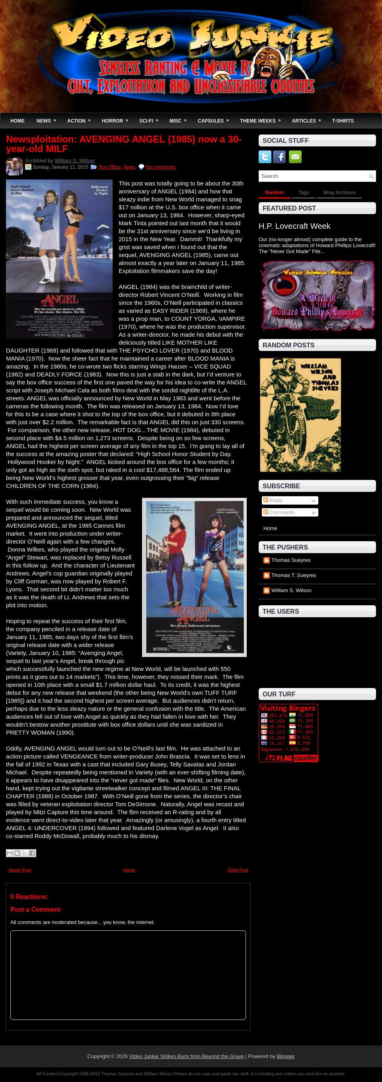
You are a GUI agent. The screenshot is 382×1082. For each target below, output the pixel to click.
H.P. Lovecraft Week (294, 226)
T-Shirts (343, 121)
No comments (160, 167)
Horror (117, 118)
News (49, 118)
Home (17, 121)
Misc (181, 118)
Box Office (110, 167)
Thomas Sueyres (290, 560)
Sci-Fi (151, 118)
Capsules (216, 118)
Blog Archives (339, 192)
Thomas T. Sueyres (293, 575)
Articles (309, 118)
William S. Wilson (75, 161)
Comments (278, 512)
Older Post (238, 870)
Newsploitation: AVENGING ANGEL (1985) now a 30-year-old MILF (124, 144)
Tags (303, 192)
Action (81, 118)
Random (274, 192)
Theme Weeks (263, 118)
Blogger (286, 1056)
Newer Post (19, 870)
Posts (273, 500)
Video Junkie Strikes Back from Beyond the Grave (186, 1056)
